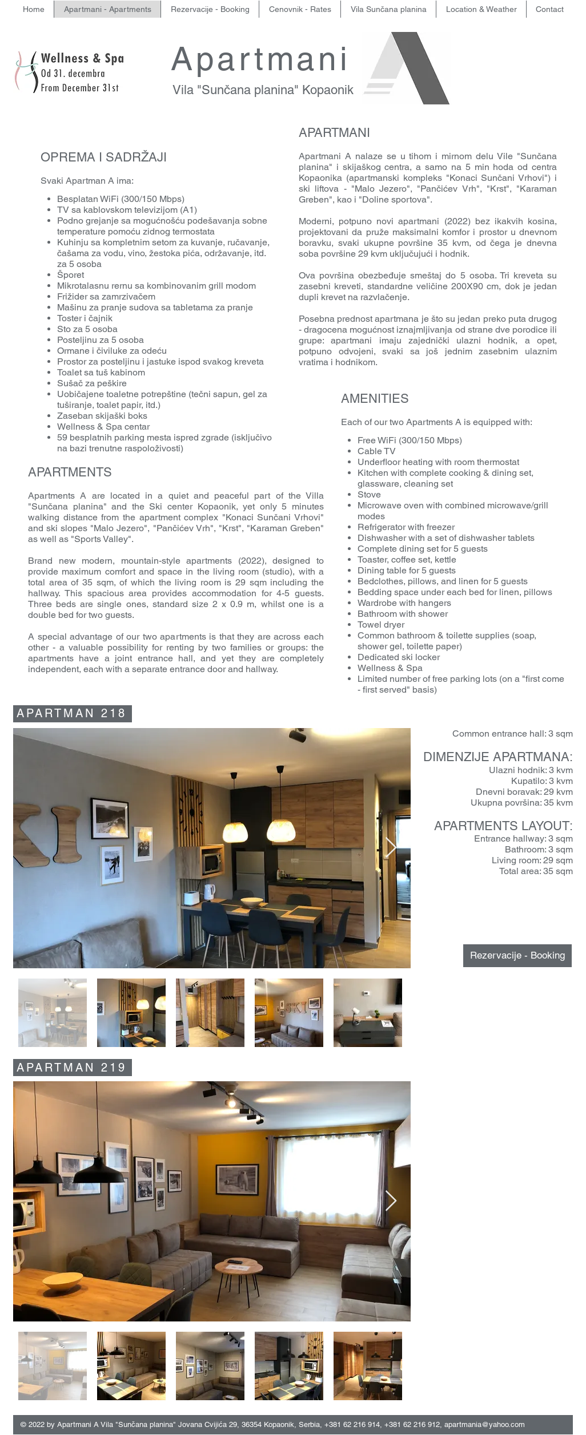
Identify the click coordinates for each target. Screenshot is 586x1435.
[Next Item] (391, 848)
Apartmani (267, 59)
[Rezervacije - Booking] (517, 955)
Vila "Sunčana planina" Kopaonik (264, 90)
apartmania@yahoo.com (484, 1424)
